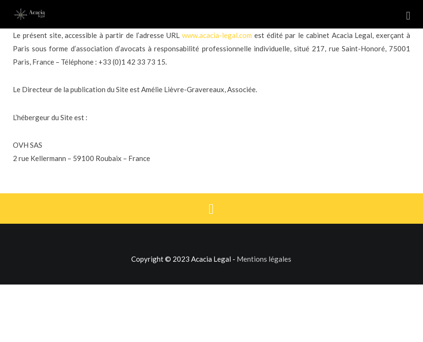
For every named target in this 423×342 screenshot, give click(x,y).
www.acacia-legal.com (217, 35)
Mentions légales (264, 259)
